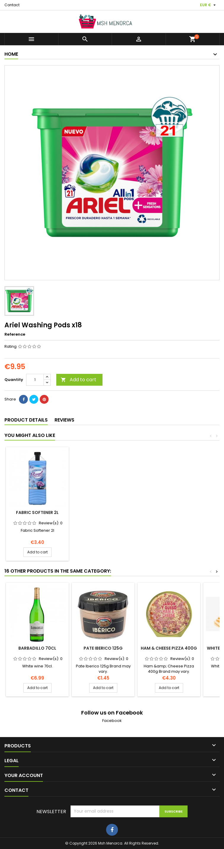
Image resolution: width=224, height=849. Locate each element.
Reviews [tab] (64, 420)
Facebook (112, 720)
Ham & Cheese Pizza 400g (169, 648)
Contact (12, 4)
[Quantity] (35, 380)
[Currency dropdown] (208, 5)
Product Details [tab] (26, 420)
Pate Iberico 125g (103, 648)
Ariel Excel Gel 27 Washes (37, 512)
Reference (14, 334)
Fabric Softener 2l (103, 512)
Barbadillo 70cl (37, 648)
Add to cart (78, 379)
